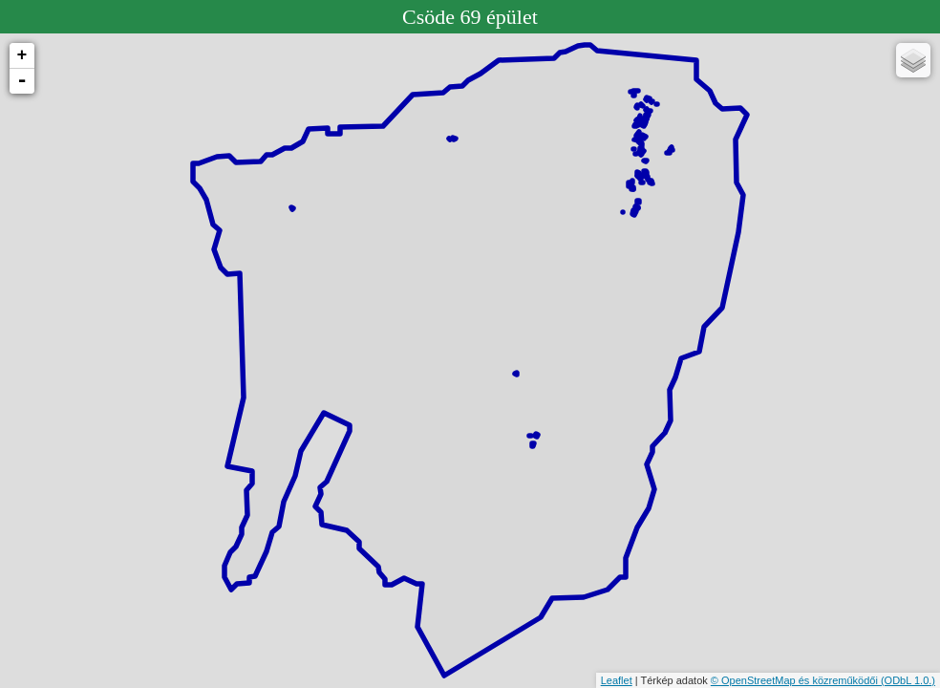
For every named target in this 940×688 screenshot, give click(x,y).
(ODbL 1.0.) (908, 680)
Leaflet (616, 680)
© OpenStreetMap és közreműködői (796, 680)
